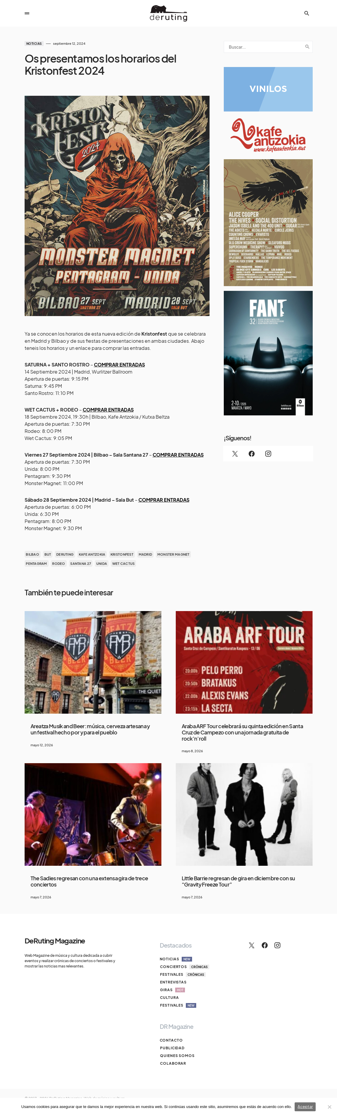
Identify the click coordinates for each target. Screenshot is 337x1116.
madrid (145, 554)
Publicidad (172, 1048)
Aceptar (305, 1106)
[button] (27, 13)
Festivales (182, 974)
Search (307, 47)
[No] (330, 1107)
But (47, 554)
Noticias (34, 43)
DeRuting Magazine (55, 940)
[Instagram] (268, 453)
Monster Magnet (173, 554)
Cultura (169, 997)
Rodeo (58, 563)
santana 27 (80, 563)
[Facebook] (251, 453)
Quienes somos (177, 1055)
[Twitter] (235, 453)
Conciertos (184, 966)
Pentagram (36, 563)
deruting (65, 554)
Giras (172, 990)
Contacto (171, 1040)
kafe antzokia (92, 554)
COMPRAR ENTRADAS (119, 364)
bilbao (32, 554)
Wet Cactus (123, 563)
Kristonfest (122, 554)
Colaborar (173, 1063)
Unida (101, 563)
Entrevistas (173, 982)
